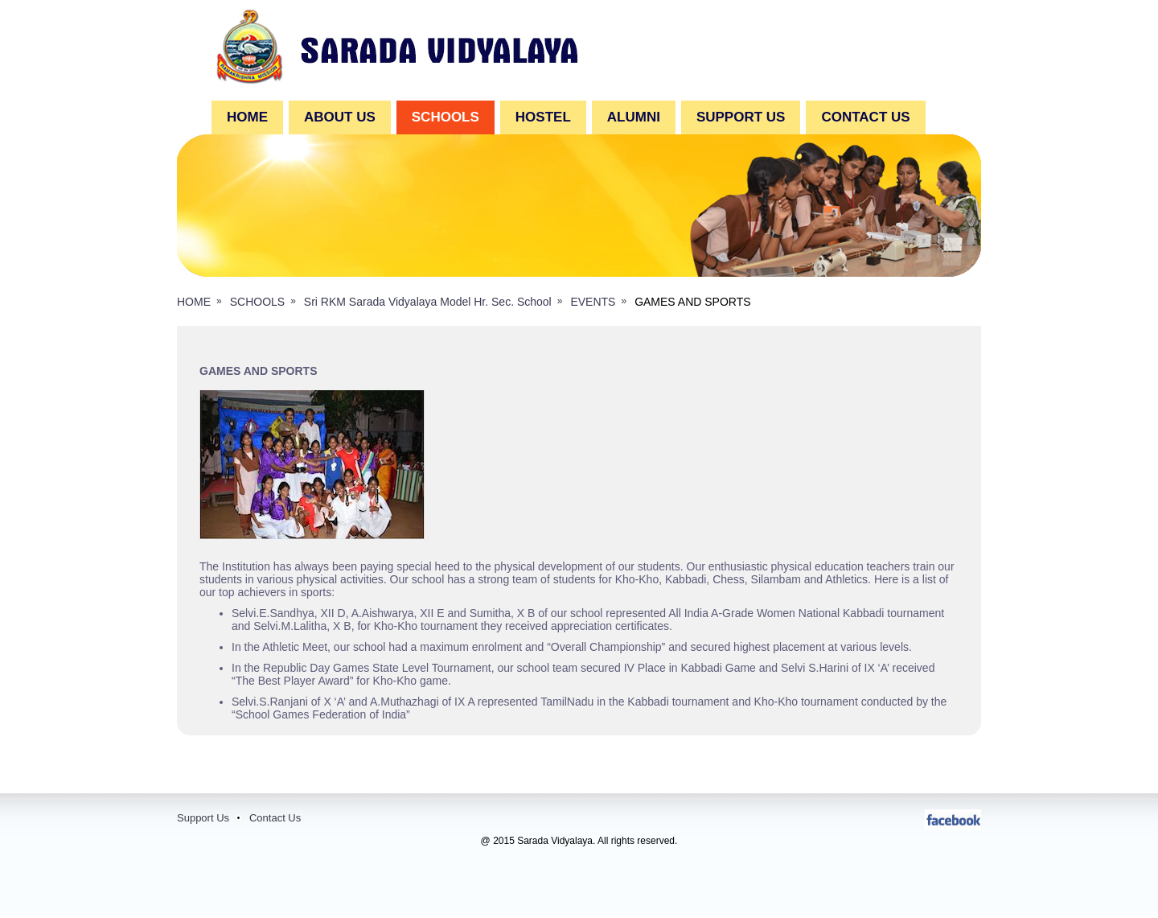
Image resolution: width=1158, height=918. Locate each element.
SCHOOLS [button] (445, 117)
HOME (194, 301)
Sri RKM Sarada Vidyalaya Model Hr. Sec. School (428, 301)
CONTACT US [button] (865, 117)
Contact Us (275, 818)
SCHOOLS (257, 301)
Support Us (203, 818)
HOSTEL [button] (543, 117)
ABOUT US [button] (340, 117)
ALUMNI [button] (633, 117)
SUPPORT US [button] (741, 117)
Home (247, 117)
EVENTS (592, 301)
